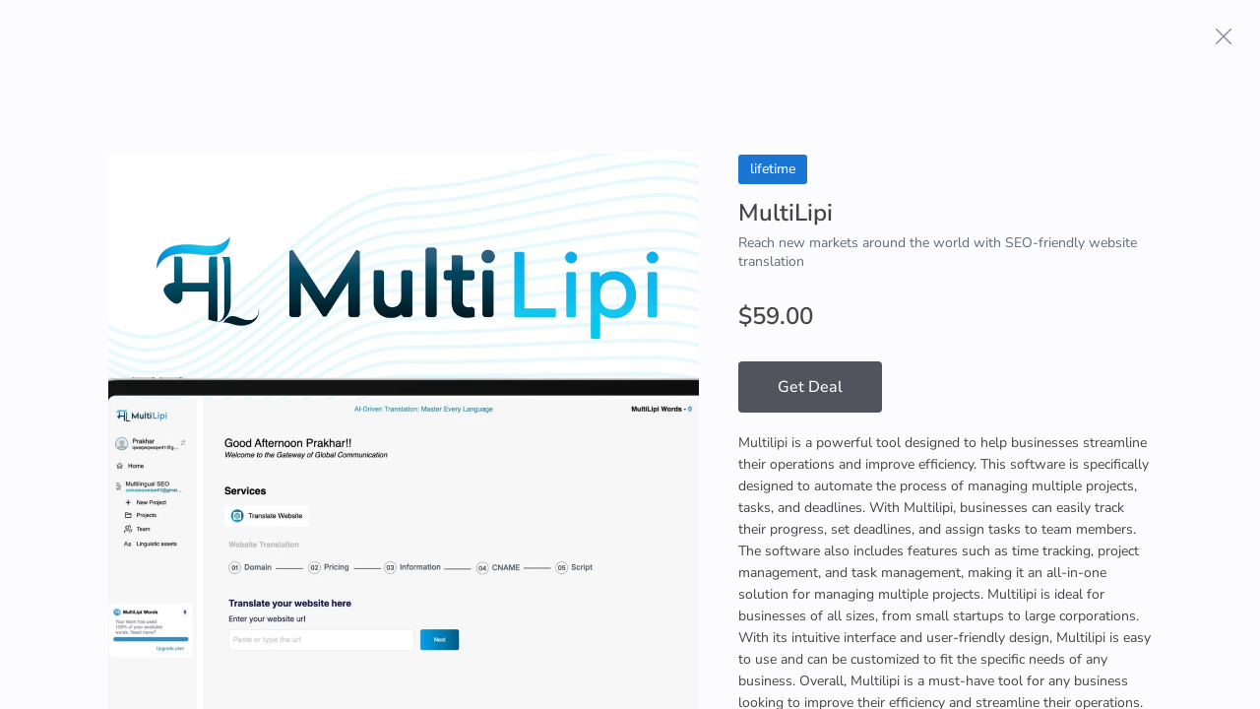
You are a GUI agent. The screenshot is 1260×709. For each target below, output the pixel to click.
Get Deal (810, 387)
